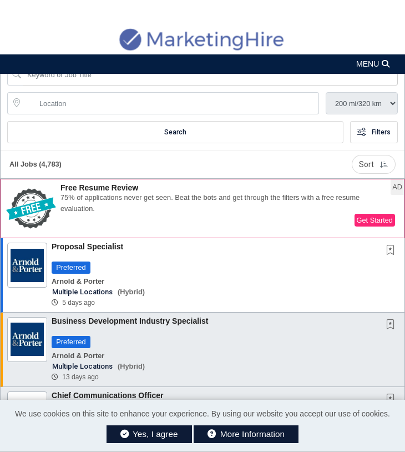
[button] (202, 64)
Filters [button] (374, 132)
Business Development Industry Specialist (130, 321)
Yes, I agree (149, 434)
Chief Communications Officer (107, 395)
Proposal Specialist (87, 246)
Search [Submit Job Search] (175, 132)
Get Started (375, 220)
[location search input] (171, 103)
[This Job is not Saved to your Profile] (393, 251)
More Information (246, 434)
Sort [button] (373, 164)
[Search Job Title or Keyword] (210, 74)
